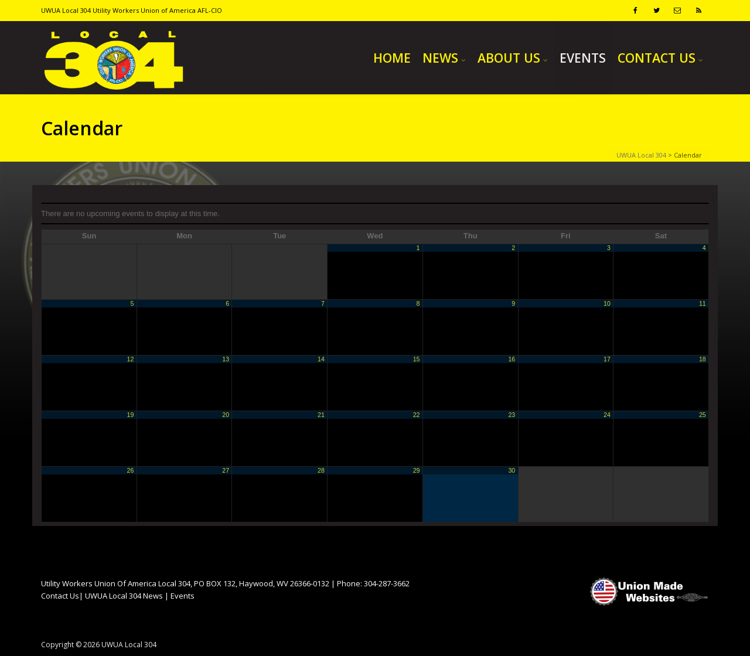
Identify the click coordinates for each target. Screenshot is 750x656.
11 (702, 303)
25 (702, 414)
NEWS (440, 57)
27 (225, 470)
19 (130, 414)
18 (702, 359)
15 (416, 359)
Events (183, 595)
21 (321, 414)
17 (607, 359)
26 (130, 470)
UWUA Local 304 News (124, 595)
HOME (392, 57)
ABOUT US (509, 57)
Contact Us (60, 595)
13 (225, 359)
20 (225, 414)
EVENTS (583, 57)
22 (416, 414)
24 (607, 414)
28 (321, 470)
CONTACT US (657, 57)
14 (321, 359)
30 (511, 470)
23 (511, 414)
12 (130, 359)
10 (607, 303)
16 (511, 359)
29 (416, 470)
